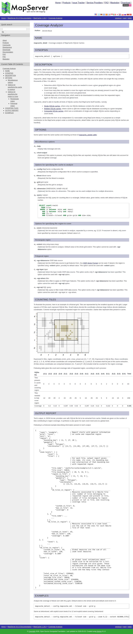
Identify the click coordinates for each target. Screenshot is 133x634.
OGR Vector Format (90, 263)
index (130, 18)
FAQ (106, 3)
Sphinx (99, 631)
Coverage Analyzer (55, 18)
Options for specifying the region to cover (13, 94)
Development (7, 47)
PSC (4, 57)
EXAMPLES (9, 113)
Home (58, 3)
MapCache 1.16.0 (39, 18)
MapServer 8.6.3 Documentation (19, 18)
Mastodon (114, 3)
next (124, 18)
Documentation (8, 52)
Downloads (6, 50)
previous (118, 18)
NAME (7, 71)
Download (126, 3)
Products (66, 3)
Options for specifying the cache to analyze (15, 87)
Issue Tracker (78, 3)
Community (7, 45)
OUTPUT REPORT (11, 110)
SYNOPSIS (9, 73)
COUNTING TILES (11, 108)
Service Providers (94, 3)
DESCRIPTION (10, 75)
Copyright (32, 631)
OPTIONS (8, 78)
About (5, 40)
